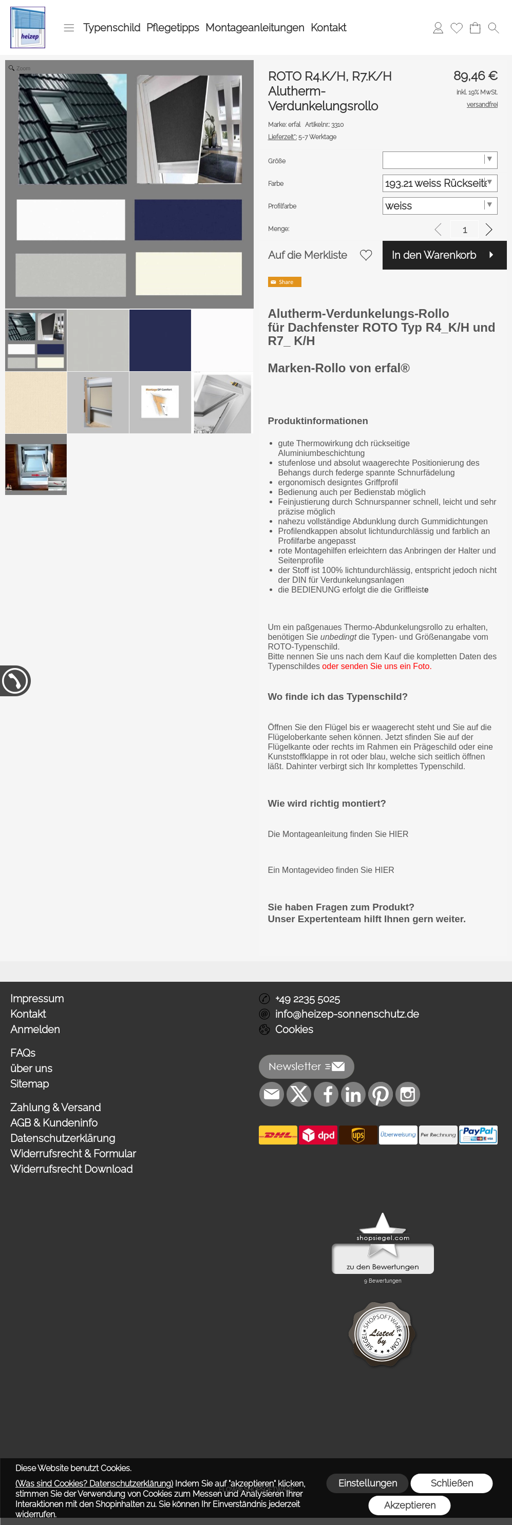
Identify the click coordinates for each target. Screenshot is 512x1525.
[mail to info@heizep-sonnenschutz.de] (272, 1094)
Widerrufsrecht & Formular (73, 1154)
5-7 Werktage (302, 137)
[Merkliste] (456, 27)
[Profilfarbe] (440, 206)
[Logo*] (27, 11)
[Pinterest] (380, 1094)
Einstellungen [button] (367, 1483)
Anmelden (35, 1029)
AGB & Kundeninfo (54, 1123)
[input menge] (464, 229)
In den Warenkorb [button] (434, 255)
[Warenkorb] (475, 27)
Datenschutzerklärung (62, 1138)
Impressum (37, 999)
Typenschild (111, 28)
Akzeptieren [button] (409, 1505)
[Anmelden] (438, 27)
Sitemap (29, 1084)
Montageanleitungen (255, 28)
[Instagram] (408, 1094)
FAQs (22, 1053)
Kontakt (328, 28)
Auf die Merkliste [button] (307, 255)
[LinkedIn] (353, 1094)
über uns (31, 1068)
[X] (299, 1094)
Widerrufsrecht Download (71, 1169)
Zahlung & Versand (55, 1107)
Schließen (452, 1483)
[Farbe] (440, 183)
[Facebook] (326, 1094)
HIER (398, 834)
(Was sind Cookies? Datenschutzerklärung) (94, 1484)
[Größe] (440, 160)
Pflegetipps (172, 28)
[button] (69, 27)
